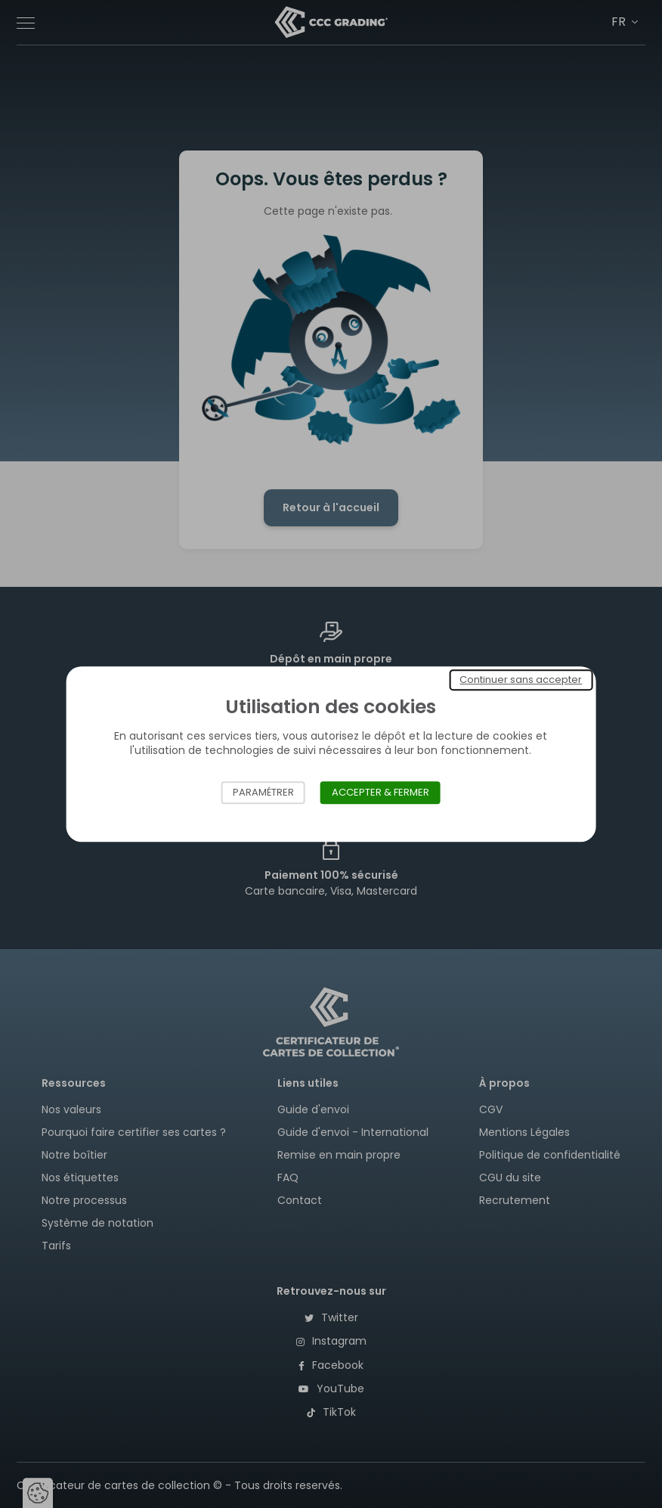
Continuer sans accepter (520, 679)
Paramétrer (263, 792)
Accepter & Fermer (380, 792)
